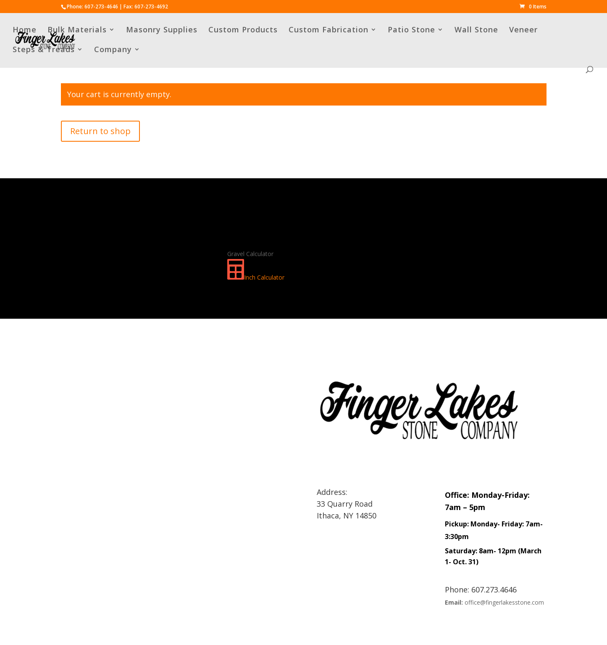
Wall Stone (476, 30)
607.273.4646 (494, 589)
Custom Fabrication (328, 30)
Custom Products (243, 30)
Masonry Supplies (161, 30)
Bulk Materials (77, 30)
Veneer (523, 30)
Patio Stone (411, 30)
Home (25, 30)
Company (113, 50)
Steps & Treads (44, 50)
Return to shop (100, 131)
